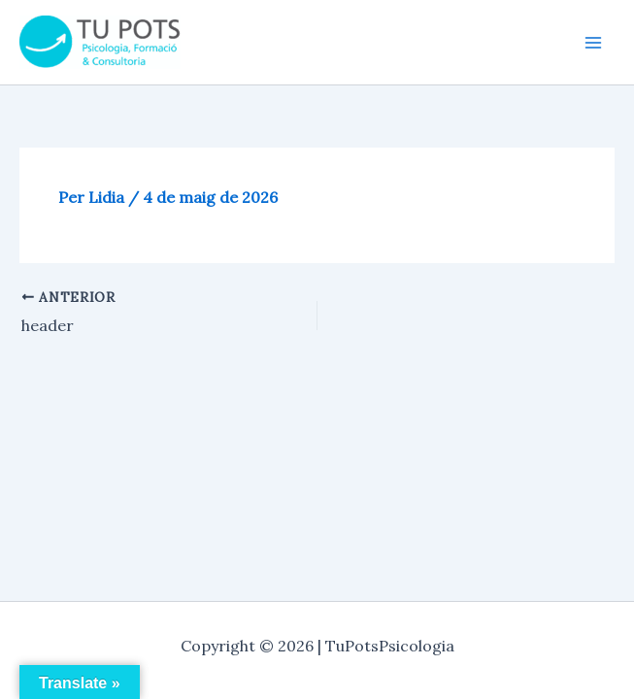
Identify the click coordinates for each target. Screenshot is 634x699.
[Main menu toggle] (593, 42)
